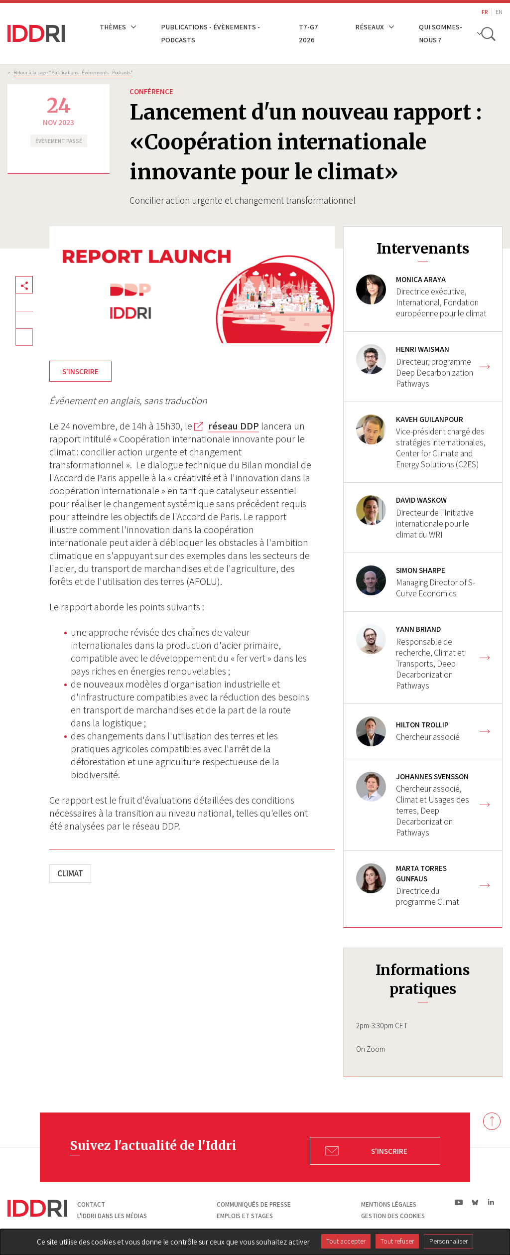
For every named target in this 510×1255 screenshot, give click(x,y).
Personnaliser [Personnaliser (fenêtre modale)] (448, 1241)
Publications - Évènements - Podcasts (210, 33)
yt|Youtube (459, 1205)
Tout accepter (346, 1241)
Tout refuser (397, 1241)
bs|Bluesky (475, 1205)
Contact (91, 1207)
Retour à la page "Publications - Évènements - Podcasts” (72, 72)
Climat (70, 873)
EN (499, 11)
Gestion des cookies (393, 1219)
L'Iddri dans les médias (112, 1219)
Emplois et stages (245, 1219)
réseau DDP (233, 425)
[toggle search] (489, 33)
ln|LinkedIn (491, 1205)
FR (485, 11)
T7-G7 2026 (309, 33)
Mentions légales (388, 1207)
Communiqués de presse (254, 1207)
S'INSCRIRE (80, 371)
